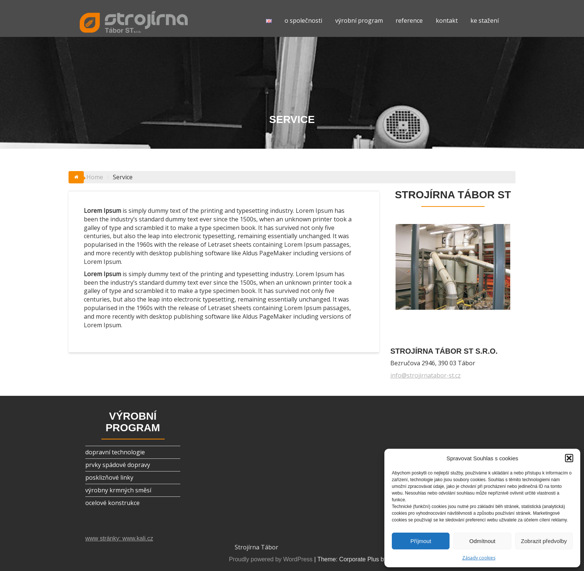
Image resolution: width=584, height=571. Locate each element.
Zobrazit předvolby (544, 541)
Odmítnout (482, 541)
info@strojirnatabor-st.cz (425, 375)
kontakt (447, 20)
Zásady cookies (478, 558)
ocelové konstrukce (112, 503)
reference (409, 20)
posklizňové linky (109, 477)
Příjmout (420, 541)
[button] (569, 458)
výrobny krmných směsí (118, 490)
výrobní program (359, 20)
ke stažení (484, 20)
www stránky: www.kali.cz (119, 538)
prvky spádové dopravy (117, 465)
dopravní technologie (115, 452)
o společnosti (303, 20)
